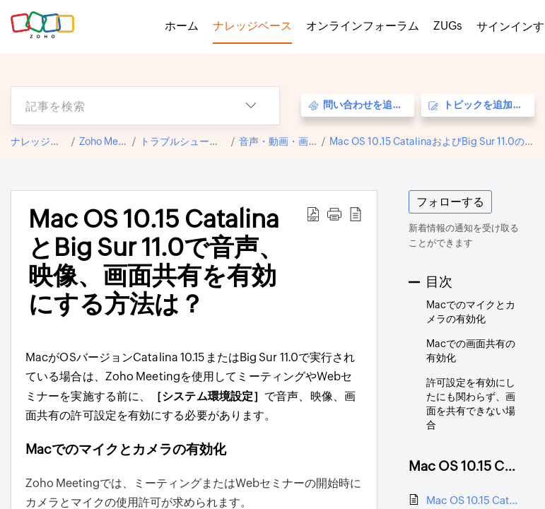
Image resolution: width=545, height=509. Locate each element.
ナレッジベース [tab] (252, 26)
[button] (251, 105)
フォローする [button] (450, 202)
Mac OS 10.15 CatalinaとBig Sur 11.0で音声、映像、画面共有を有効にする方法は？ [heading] (155, 261)
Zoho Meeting (110, 141)
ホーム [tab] (182, 26)
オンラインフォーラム (362, 26)
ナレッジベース (45, 141)
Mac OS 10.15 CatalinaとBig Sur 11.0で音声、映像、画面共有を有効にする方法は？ (473, 500)
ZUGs (447, 26)
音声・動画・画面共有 (288, 141)
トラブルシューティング (194, 141)
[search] (117, 105)
